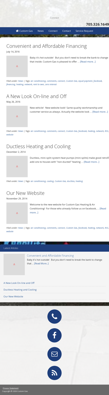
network (28, 84)
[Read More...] (41, 263)
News (20, 80)
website (9, 134)
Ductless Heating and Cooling (38, 146)
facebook (98, 80)
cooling (50, 181)
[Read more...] (88, 61)
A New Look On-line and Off (36, 96)
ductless (71, 181)
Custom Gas (54, 7)
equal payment (85, 80)
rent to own (38, 84)
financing (10, 84)
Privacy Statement (10, 388)
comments (51, 80)
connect (61, 80)
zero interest (51, 84)
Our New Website (25, 193)
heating (19, 84)
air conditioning (38, 80)
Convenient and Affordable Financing (46, 46)
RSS (106, 131)
